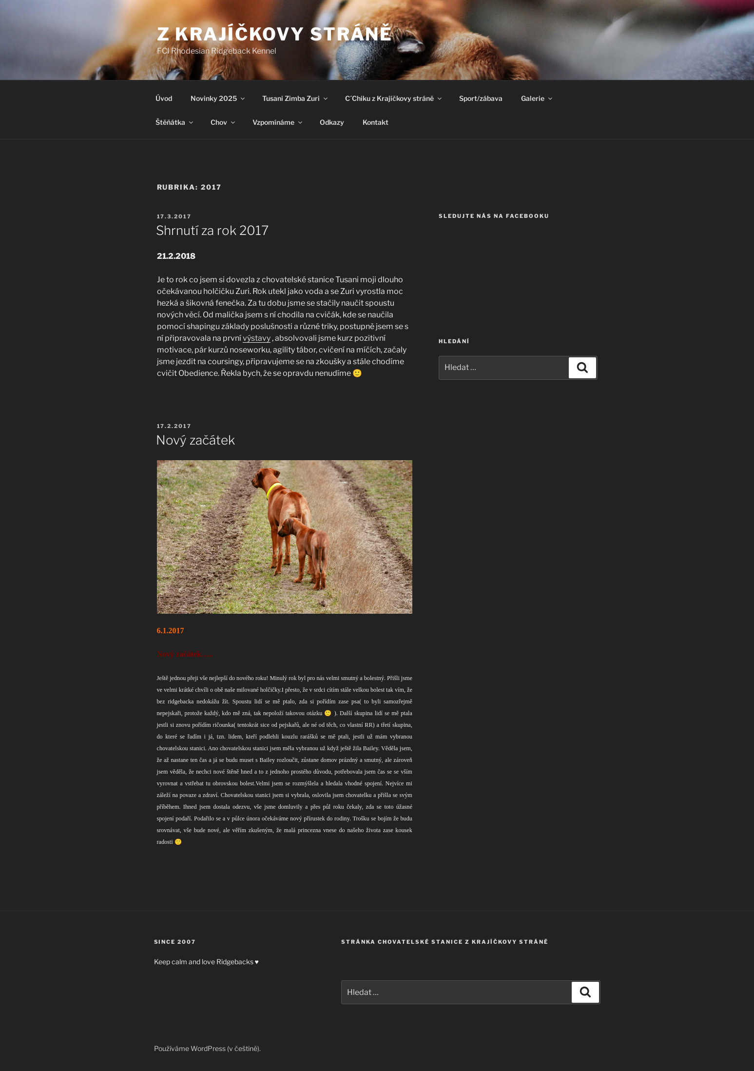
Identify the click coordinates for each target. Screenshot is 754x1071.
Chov (223, 122)
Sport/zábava (481, 98)
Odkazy (332, 122)
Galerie (537, 98)
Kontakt (375, 122)
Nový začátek (195, 440)
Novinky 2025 (218, 98)
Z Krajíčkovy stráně (275, 34)
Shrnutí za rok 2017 (212, 230)
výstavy (257, 338)
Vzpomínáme (278, 122)
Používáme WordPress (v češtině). (207, 1048)
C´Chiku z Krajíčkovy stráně (394, 98)
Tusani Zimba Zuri (295, 98)
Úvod (163, 98)
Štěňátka (174, 122)
